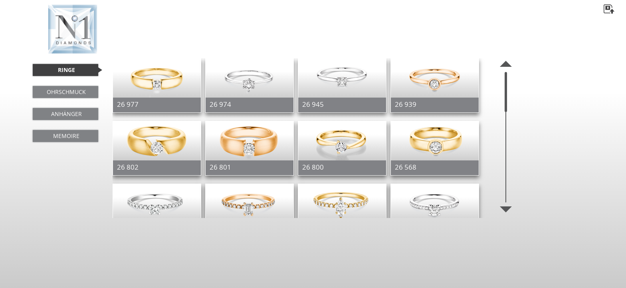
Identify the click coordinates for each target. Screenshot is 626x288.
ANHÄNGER (66, 114)
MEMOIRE (66, 136)
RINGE (66, 70)
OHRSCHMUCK (66, 92)
